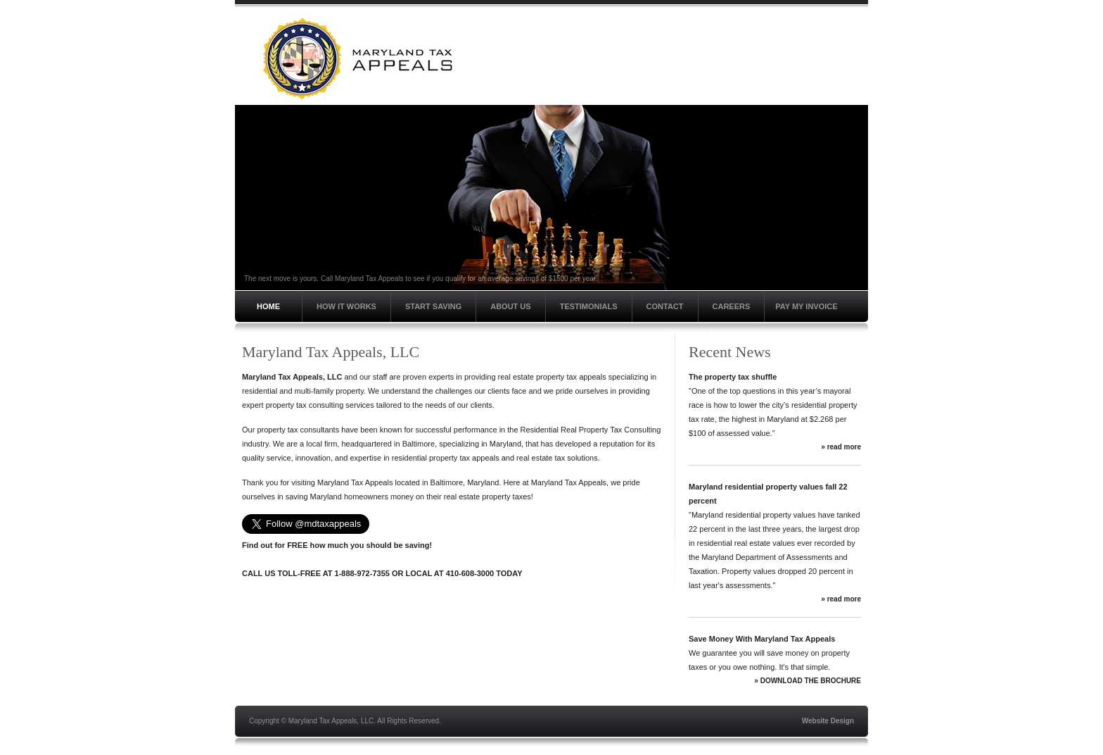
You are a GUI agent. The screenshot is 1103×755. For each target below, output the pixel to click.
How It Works (346, 306)
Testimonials (589, 306)
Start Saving (433, 306)
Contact (665, 306)
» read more (841, 447)
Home (268, 306)
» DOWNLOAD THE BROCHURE (807, 681)
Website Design (828, 721)
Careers (732, 306)
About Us (510, 306)
